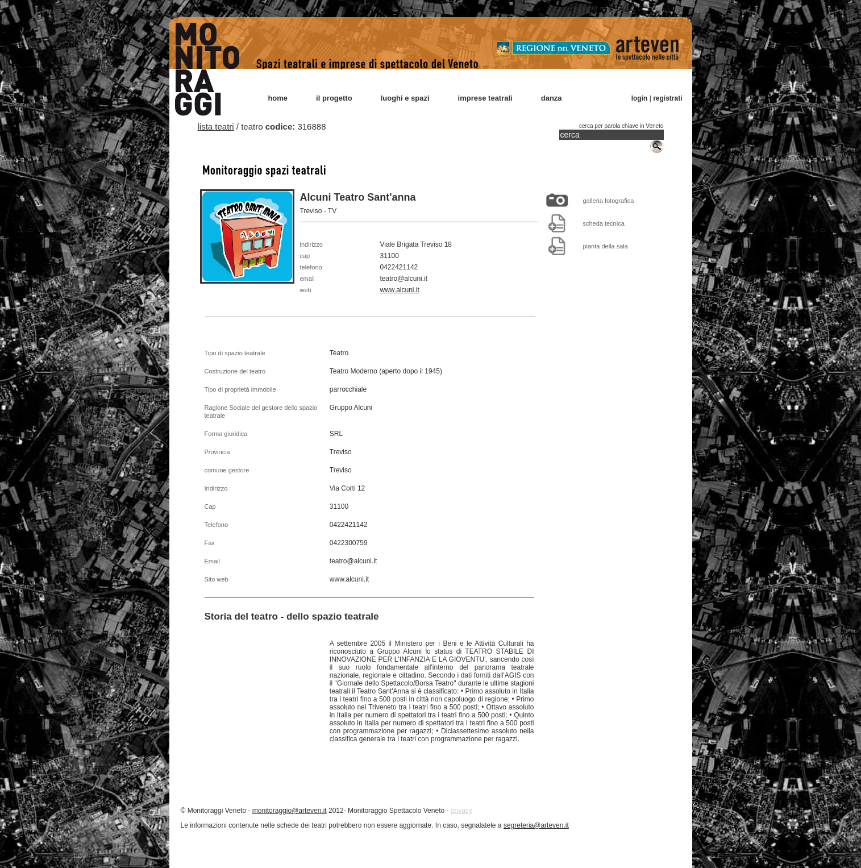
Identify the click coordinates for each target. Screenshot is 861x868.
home (278, 98)
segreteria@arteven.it (536, 825)
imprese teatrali (485, 98)
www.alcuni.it (399, 290)
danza (551, 98)
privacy (461, 811)
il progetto (334, 98)
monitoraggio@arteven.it (289, 811)
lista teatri (216, 126)
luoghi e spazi (405, 98)
